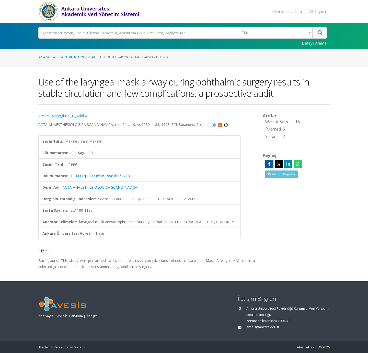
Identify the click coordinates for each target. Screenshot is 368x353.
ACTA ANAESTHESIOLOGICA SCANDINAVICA (100, 187)
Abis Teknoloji (307, 347)
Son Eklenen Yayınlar (77, 57)
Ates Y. (44, 115)
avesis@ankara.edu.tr (262, 327)
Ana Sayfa (47, 57)
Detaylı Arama (314, 43)
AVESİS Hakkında (70, 316)
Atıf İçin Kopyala (281, 174)
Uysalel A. (80, 115)
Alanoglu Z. (61, 115)
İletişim (92, 316)
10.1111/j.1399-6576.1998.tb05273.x (100, 175)
